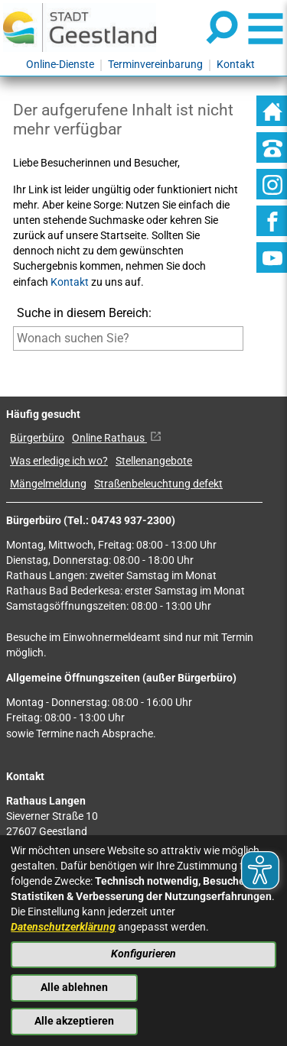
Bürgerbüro (37, 438)
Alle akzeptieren (74, 1021)
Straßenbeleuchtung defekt (158, 484)
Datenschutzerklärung (63, 927)
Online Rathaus (116, 438)
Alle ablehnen (74, 987)
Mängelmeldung (48, 484)
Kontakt (70, 282)
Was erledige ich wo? (59, 461)
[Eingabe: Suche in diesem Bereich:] (128, 338)
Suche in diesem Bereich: (84, 313)
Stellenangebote (154, 461)
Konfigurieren (143, 953)
